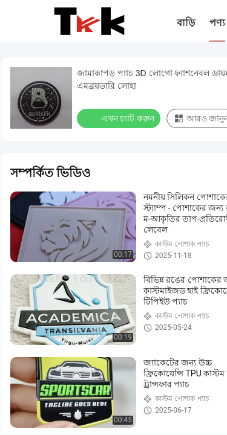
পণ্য (217, 23)
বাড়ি (186, 23)
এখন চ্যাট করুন (119, 118)
